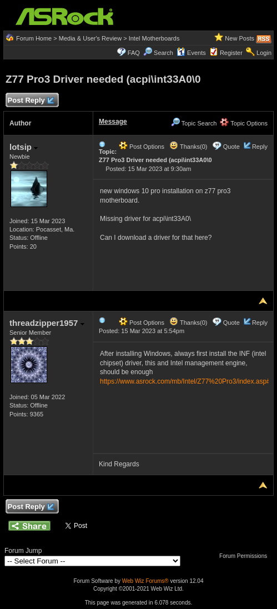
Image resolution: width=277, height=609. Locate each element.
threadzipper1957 (46, 323)
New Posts (239, 38)
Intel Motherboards (154, 38)
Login (263, 52)
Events (191, 52)
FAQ (134, 52)
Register (231, 52)
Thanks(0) (188, 146)
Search (163, 52)
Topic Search (193, 123)
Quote (231, 146)
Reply (260, 146)
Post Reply (31, 100)
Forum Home (34, 38)
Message (113, 121)
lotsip (23, 147)
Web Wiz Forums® (145, 581)
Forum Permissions (246, 556)
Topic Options (244, 123)
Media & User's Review (90, 38)
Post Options (141, 146)
